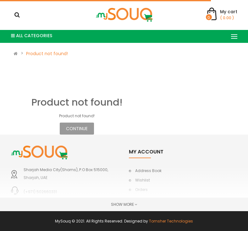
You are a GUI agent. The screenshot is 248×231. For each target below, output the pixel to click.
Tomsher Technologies (171, 221)
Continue (77, 128)
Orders (141, 189)
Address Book (148, 170)
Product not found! (47, 53)
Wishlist (142, 180)
